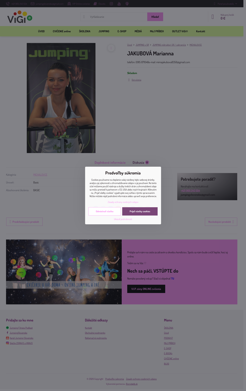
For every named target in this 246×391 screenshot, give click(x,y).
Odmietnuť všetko (104, 211)
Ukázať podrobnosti (123, 219)
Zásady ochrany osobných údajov (123, 202)
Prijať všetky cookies (140, 211)
